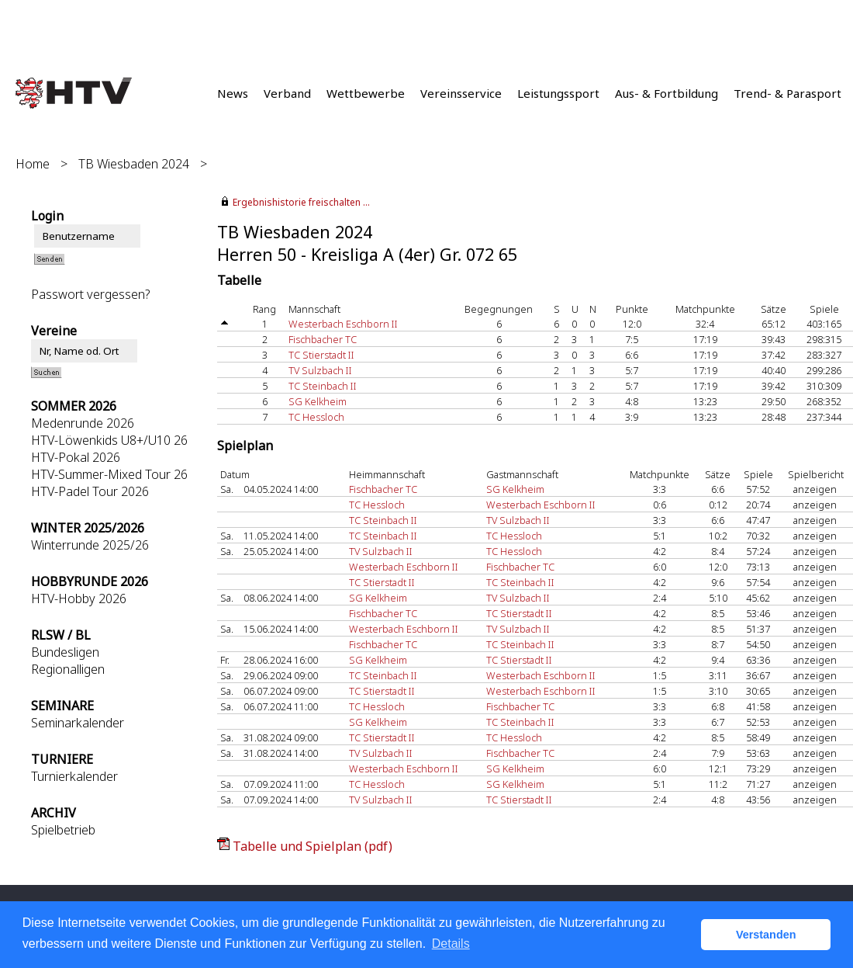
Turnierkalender (74, 776)
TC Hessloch (316, 417)
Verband (287, 93)
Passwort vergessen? (90, 294)
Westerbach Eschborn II (343, 324)
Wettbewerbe (365, 93)
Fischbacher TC (322, 339)
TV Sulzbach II (320, 370)
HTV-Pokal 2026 (75, 457)
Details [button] (451, 943)
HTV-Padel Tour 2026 (90, 491)
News (232, 93)
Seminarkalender (77, 722)
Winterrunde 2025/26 (90, 544)
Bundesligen (65, 652)
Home (33, 163)
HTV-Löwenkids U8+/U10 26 (109, 440)
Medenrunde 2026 (82, 423)
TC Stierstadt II (321, 355)
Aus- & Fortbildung (666, 93)
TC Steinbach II (322, 386)
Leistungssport (558, 93)
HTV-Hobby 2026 (78, 598)
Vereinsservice (461, 93)
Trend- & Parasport (787, 93)
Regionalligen (68, 669)
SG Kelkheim (317, 401)
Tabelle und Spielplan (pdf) (312, 846)
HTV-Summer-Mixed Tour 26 (109, 474)
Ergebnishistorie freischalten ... (301, 202)
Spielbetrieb (63, 829)
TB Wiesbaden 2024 (133, 163)
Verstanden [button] (766, 934)
